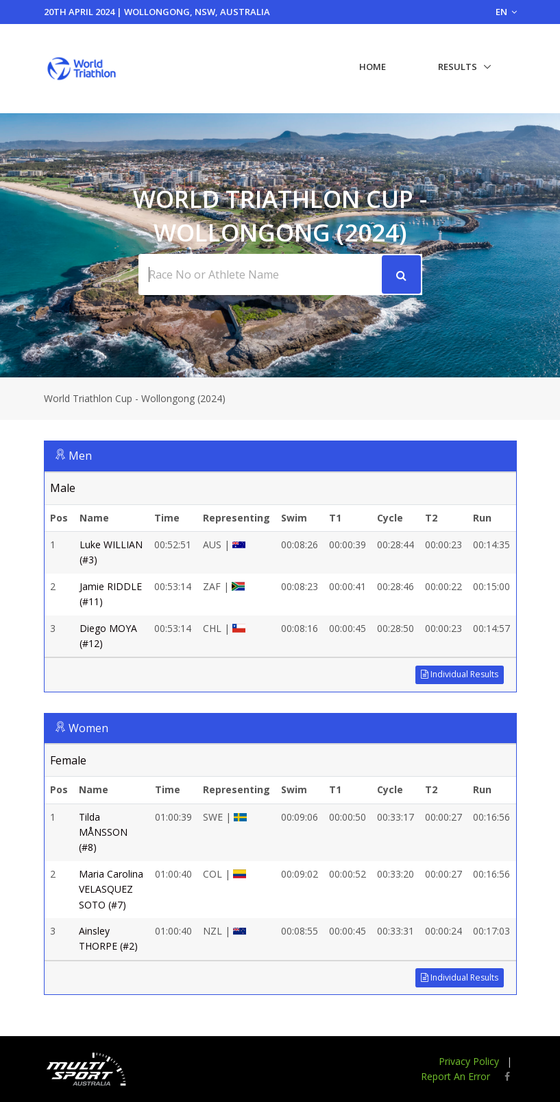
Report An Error (455, 1076)
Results (457, 66)
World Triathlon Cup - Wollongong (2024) (135, 398)
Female (68, 760)
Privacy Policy (469, 1061)
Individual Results (459, 674)
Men (80, 455)
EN (506, 11)
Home (372, 66)
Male (62, 487)
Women (88, 728)
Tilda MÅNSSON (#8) (103, 832)
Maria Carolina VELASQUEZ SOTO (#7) (111, 889)
